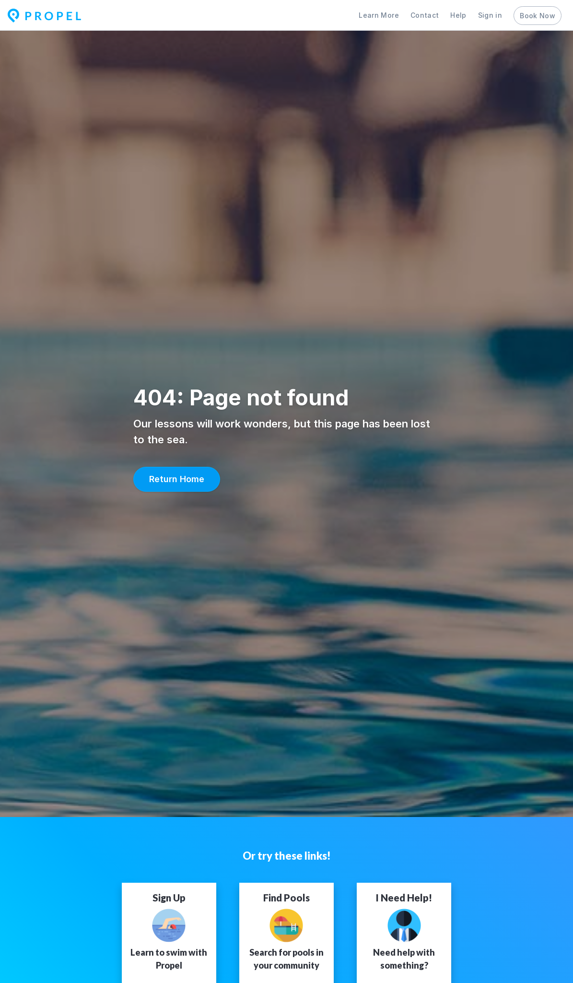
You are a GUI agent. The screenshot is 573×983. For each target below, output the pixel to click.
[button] (176, 479)
